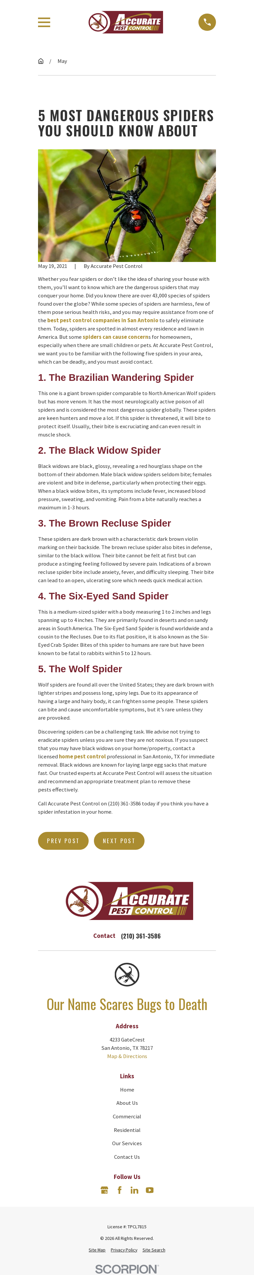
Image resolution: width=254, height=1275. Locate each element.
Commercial (127, 1116)
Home (127, 1089)
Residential (127, 1130)
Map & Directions (127, 1056)
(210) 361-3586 (141, 935)
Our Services (127, 1143)
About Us (127, 1102)
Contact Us (127, 1156)
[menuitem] (97, 1250)
